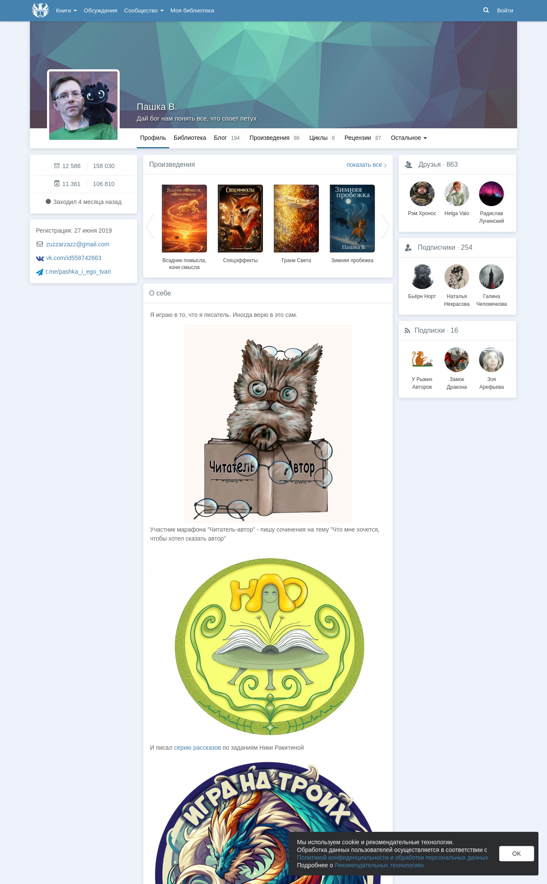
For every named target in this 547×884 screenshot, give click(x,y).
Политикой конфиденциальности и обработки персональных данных (392, 857)
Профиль (153, 137)
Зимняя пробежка (352, 260)
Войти (505, 10)
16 (454, 330)
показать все (364, 164)
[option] (184, 226)
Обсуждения (100, 10)
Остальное (409, 137)
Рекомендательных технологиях (379, 865)
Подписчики (436, 247)
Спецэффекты (240, 260)
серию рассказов (197, 747)
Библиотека (190, 137)
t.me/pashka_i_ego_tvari (78, 271)
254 (467, 247)
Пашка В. (157, 106)
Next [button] (386, 225)
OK (516, 853)
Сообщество (144, 10)
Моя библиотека (192, 10)
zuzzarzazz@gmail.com (77, 244)
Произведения (172, 164)
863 (452, 164)
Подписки (430, 330)
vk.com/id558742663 (73, 257)
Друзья (429, 164)
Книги (66, 10)
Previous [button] (150, 225)
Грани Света (296, 260)
